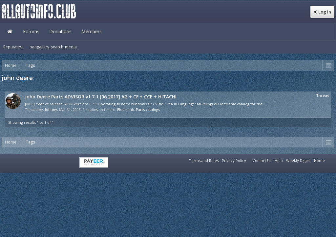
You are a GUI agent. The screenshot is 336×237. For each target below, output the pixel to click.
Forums (31, 31)
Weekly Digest (298, 160)
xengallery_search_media (53, 47)
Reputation (13, 47)
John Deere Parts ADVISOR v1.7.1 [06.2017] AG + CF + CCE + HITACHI (101, 96)
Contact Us (262, 160)
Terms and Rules (204, 160)
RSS (330, 159)
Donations (60, 31)
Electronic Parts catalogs (138, 109)
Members (91, 31)
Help (279, 160)
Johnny (51, 109)
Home (10, 31)
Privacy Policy (234, 160)
